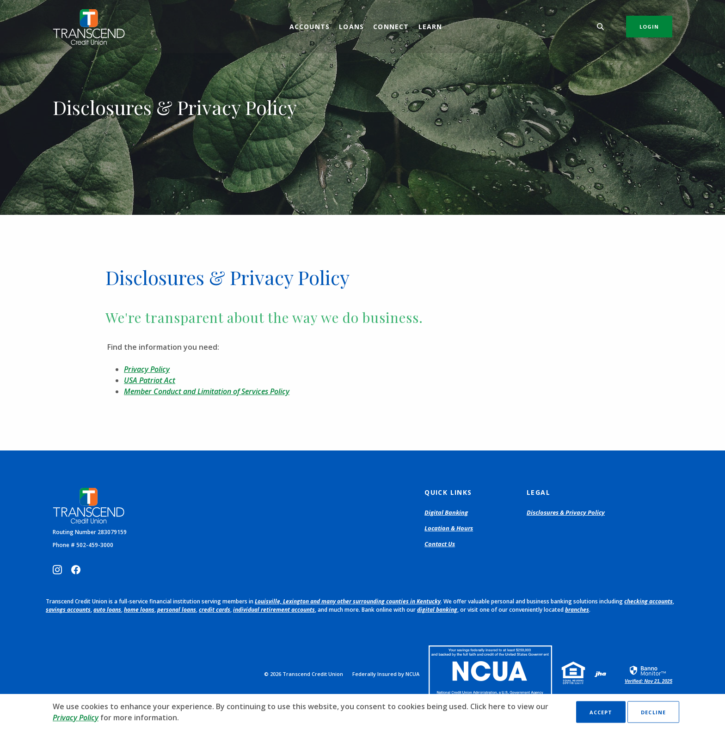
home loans (139, 610)
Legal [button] (538, 492)
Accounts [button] (309, 26)
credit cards (214, 610)
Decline (653, 712)
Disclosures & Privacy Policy (566, 512)
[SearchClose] (600, 26)
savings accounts (68, 610)
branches (577, 610)
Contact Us (439, 544)
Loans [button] (351, 26)
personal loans (176, 610)
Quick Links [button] (448, 492)
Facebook (75, 569)
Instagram (57, 569)
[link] (648, 674)
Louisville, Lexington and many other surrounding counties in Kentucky (348, 601)
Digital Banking (446, 512)
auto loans (107, 610)
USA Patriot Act (149, 380)
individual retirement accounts (274, 610)
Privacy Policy (147, 369)
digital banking (437, 610)
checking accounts (648, 601)
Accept (601, 712)
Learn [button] (430, 26)
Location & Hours (448, 528)
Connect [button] (391, 26)
